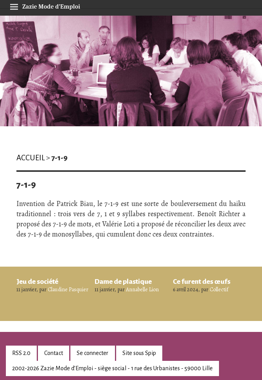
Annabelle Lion (142, 289)
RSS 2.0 (21, 353)
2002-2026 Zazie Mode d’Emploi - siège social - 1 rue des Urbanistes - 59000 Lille (112, 368)
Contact (53, 353)
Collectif (219, 289)
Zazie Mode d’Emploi (45, 5)
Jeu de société (37, 281)
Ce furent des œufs (201, 281)
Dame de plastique (123, 281)
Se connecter (92, 353)
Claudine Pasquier (68, 289)
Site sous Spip (139, 353)
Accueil (30, 158)
